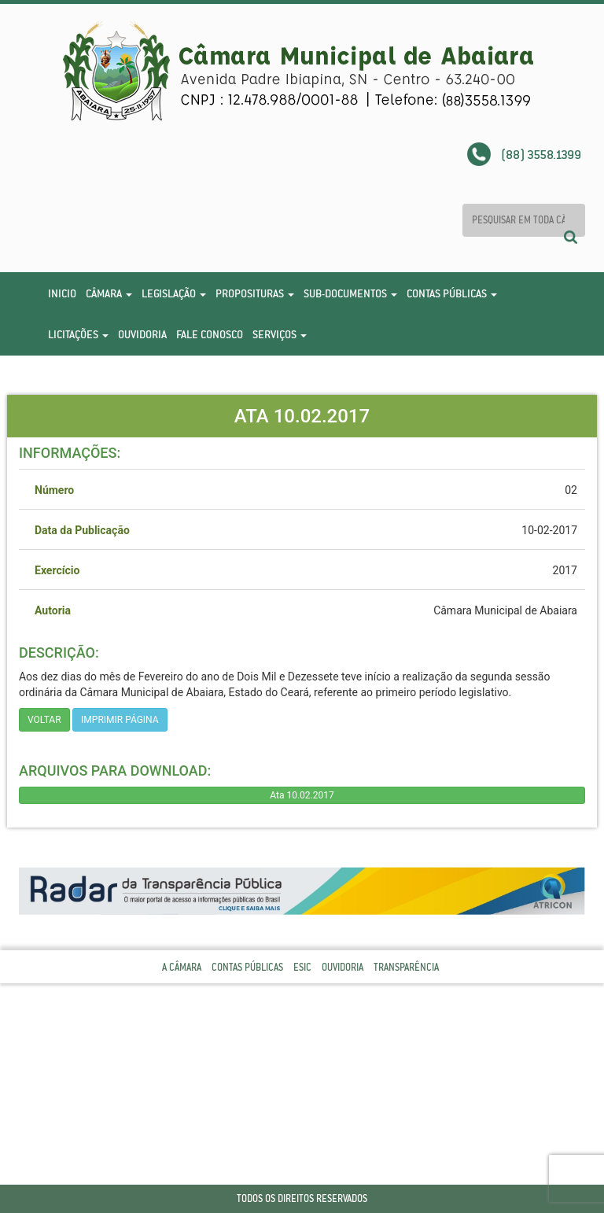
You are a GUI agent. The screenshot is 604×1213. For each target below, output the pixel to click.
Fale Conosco (209, 334)
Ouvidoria (142, 334)
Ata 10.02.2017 (301, 795)
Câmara (109, 293)
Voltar (44, 719)
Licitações (78, 334)
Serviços (279, 334)
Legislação (174, 293)
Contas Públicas (452, 293)
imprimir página (120, 719)
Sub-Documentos (350, 293)
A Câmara (181, 967)
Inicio (62, 293)
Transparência (406, 967)
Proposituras (254, 293)
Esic (302, 967)
